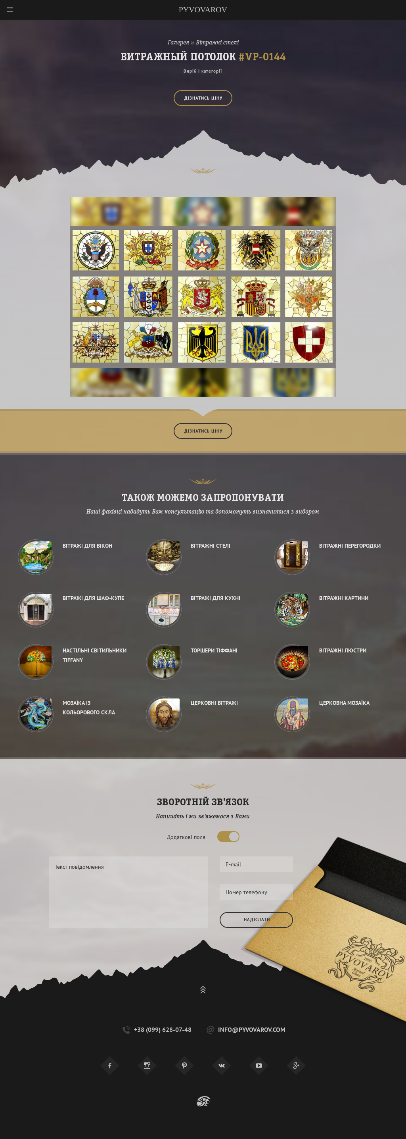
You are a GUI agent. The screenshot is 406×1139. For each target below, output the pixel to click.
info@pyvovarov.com (245, 1029)
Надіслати (257, 919)
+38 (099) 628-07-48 (156, 1029)
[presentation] (280, 955)
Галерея (178, 43)
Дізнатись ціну (203, 98)
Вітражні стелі (217, 43)
